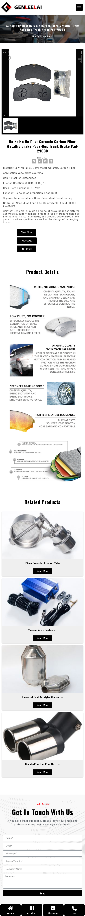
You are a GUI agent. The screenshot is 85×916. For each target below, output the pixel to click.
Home (10, 913)
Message (53, 913)
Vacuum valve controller (42, 630)
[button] (26, 232)
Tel (74, 913)
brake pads (46, 36)
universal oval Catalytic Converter (42, 697)
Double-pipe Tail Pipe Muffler (42, 764)
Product (32, 913)
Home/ (36, 36)
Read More (42, 571)
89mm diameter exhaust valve (42, 563)
